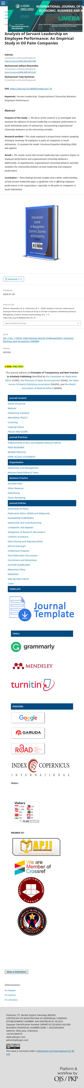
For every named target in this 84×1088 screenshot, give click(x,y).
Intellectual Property (18, 550)
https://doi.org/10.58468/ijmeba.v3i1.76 (31, 88)
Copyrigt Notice (16, 427)
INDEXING (13, 574)
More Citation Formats (15, 323)
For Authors (10, 995)
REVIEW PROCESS (17, 452)
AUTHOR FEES (15, 483)
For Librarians (11, 999)
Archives (18, 11)
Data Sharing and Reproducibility (25, 541)
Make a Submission (16, 971)
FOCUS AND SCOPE (18, 431)
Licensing (13, 422)
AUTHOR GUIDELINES (19, 564)
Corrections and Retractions (22, 560)
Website (12, 408)
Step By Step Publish (18, 578)
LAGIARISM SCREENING (21, 518)
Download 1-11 (14, 279)
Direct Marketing (16, 497)
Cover (11, 583)
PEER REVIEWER (16, 447)
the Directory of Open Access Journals (40, 380)
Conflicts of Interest (18, 536)
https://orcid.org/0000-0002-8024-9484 (20, 61)
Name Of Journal (16, 403)
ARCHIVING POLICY (18, 417)
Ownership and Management (23, 467)
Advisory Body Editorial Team (23, 472)
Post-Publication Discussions (23, 555)
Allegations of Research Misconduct (26, 532)
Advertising (14, 492)
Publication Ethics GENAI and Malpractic (29, 513)
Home (7, 11)
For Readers (10, 990)
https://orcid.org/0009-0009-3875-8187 (20, 72)
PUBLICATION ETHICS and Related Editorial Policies (34, 442)
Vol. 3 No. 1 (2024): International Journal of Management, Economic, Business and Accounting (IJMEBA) (40, 16)
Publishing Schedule (18, 412)
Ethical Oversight (17, 546)
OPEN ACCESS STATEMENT (22, 456)
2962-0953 (18, 366)
